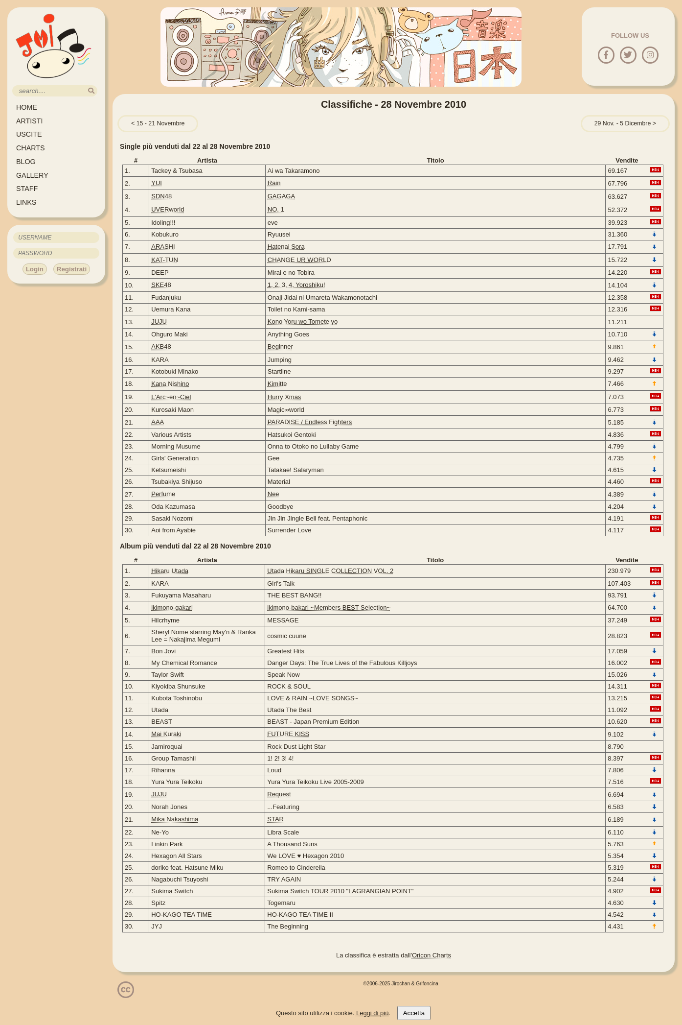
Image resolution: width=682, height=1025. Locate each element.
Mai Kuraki (166, 734)
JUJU (159, 321)
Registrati (72, 269)
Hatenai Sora (286, 246)
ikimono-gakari (172, 607)
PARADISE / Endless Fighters (310, 422)
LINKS (26, 202)
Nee (273, 494)
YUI (156, 183)
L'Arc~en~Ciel (171, 397)
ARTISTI (29, 121)
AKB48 (161, 346)
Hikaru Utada (169, 570)
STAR (275, 819)
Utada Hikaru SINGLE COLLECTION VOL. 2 (330, 570)
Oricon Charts (431, 955)
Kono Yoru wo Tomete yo (303, 321)
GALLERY (32, 175)
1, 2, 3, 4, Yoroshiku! (296, 284)
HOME (26, 107)
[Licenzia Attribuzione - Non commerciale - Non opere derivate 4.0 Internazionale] (125, 994)
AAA (157, 422)
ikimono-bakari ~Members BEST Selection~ (328, 607)
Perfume (163, 494)
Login (35, 269)
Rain (274, 183)
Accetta (414, 1013)
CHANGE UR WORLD (299, 259)
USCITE (29, 134)
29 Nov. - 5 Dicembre (622, 123)
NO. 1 (276, 209)
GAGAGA (281, 196)
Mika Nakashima (174, 819)
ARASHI (163, 246)
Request (279, 794)
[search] (91, 90)
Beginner (280, 346)
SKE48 (161, 284)
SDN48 (161, 196)
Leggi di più (372, 1013)
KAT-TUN (164, 259)
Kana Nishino (170, 383)
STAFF (27, 188)
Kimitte (277, 383)
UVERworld (167, 209)
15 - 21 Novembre (160, 123)
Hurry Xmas (284, 397)
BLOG (26, 162)
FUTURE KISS (288, 734)
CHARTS (30, 148)
